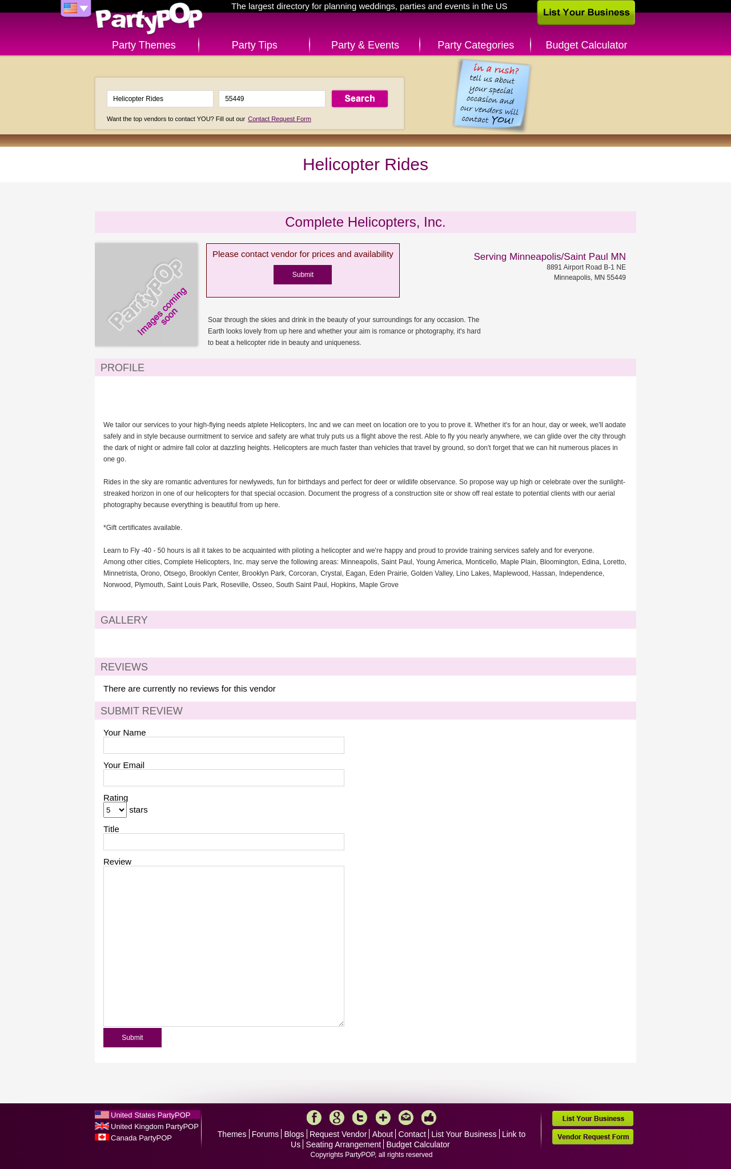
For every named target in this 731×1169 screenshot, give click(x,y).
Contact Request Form (279, 118)
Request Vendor (338, 1134)
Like (428, 1117)
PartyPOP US (149, 19)
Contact (412, 1134)
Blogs (294, 1134)
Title (111, 829)
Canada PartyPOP (141, 1138)
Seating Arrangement (343, 1144)
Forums (265, 1134)
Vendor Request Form (593, 1136)
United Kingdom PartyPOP (155, 1126)
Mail (406, 1117)
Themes (232, 1134)
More (383, 1117)
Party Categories (475, 45)
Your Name (124, 732)
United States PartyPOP (150, 1115)
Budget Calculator (587, 45)
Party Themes (144, 45)
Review (117, 861)
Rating (115, 797)
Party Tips (255, 45)
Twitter (359, 1117)
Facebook (314, 1117)
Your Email (123, 765)
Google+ (337, 1117)
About (382, 1134)
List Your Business (463, 1134)
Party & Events (365, 45)
